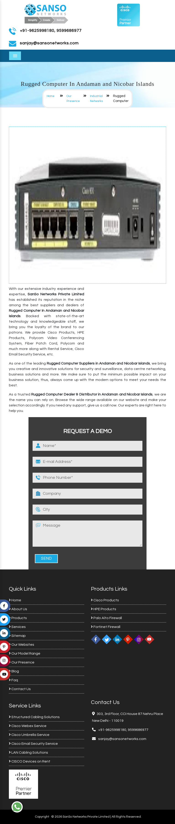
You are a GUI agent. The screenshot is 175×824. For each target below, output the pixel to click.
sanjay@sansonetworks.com (122, 739)
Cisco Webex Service (27, 726)
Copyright (42, 816)
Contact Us (20, 689)
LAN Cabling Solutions (28, 752)
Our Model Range (24, 653)
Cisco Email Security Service (33, 743)
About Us (18, 609)
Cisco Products (105, 600)
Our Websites (21, 644)
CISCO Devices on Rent (29, 761)
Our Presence (21, 662)
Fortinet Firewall (105, 627)
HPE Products (103, 609)
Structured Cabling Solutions (34, 717)
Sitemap (17, 636)
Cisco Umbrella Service (29, 735)
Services (17, 627)
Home (50, 96)
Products (18, 618)
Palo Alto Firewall (106, 618)
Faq (13, 680)
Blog (14, 671)
